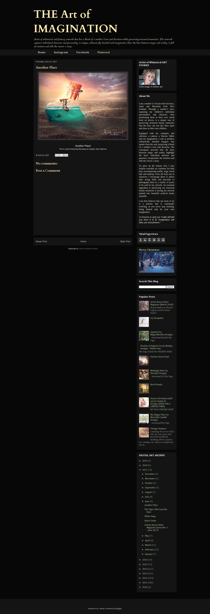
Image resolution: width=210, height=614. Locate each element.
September (150, 488)
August (148, 492)
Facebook (82, 52)
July (147, 497)
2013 (145, 574)
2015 (145, 564)
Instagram (61, 52)
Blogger (118, 609)
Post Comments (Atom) (88, 249)
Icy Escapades (156, 318)
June (147, 501)
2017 (145, 470)
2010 (145, 587)
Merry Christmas (149, 250)
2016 (145, 560)
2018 (145, 465)
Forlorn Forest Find (159, 357)
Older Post (125, 241)
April (148, 541)
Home (42, 52)
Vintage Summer (158, 429)
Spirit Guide (150, 521)
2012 (145, 578)
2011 (145, 583)
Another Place (151, 505)
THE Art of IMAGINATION (76, 21)
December (150, 474)
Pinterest (103, 52)
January (149, 554)
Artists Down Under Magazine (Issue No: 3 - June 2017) (155, 527)
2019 (145, 461)
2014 (145, 569)
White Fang (150, 516)
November (150, 479)
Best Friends (156, 385)
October (149, 483)
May (147, 536)
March (148, 545)
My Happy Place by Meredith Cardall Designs (159, 417)
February (149, 550)
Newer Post (41, 241)
